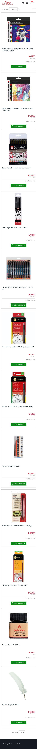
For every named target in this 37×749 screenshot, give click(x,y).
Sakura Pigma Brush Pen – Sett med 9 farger (16, 168)
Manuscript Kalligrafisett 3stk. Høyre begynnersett (18, 347)
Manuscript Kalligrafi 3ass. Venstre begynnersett (17, 406)
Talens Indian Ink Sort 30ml (10, 645)
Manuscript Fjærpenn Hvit (10, 704)
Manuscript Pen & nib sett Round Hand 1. (15, 585)
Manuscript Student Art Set (10, 466)
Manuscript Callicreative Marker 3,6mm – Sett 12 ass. (17, 288)
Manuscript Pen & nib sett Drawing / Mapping (16, 526)
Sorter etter (4, 9)
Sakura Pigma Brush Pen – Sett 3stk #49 (15, 228)
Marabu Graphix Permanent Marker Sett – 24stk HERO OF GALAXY (17, 50)
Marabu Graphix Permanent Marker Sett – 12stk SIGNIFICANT (17, 109)
